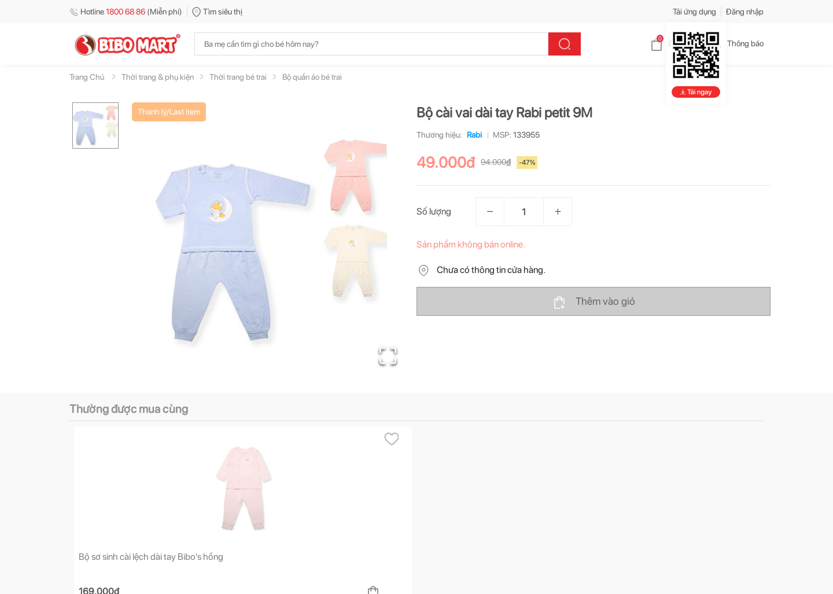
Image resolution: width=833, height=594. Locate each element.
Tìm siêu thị (217, 11)
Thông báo (736, 43)
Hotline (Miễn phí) (125, 11)
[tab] (109, 451)
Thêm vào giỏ (593, 302)
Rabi (472, 134)
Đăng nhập (745, 11)
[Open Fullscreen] (388, 356)
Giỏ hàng (674, 43)
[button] (271, 240)
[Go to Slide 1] (95, 125)
